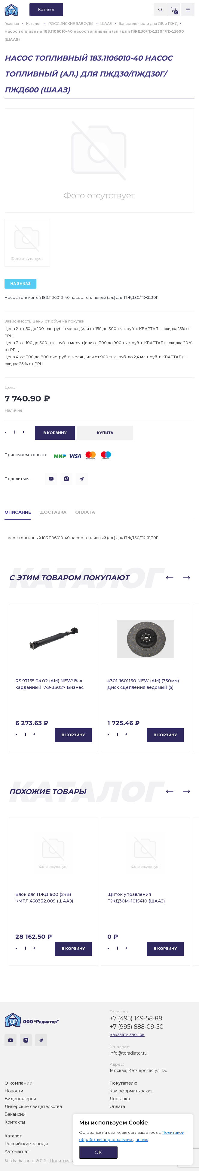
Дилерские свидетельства (33, 1106)
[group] (99, 160)
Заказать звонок (127, 1034)
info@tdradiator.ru (128, 1053)
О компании (18, 1083)
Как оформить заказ (130, 1091)
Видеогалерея (20, 1098)
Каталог (13, 1136)
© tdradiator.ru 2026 (25, 1160)
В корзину (73, 735)
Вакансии (15, 1114)
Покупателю (123, 1083)
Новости (14, 1091)
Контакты (15, 1122)
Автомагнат (17, 1151)
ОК (98, 1152)
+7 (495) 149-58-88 (136, 1018)
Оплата (117, 1106)
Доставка (119, 1098)
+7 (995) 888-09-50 (137, 1026)
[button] (169, 578)
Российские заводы (26, 1143)
